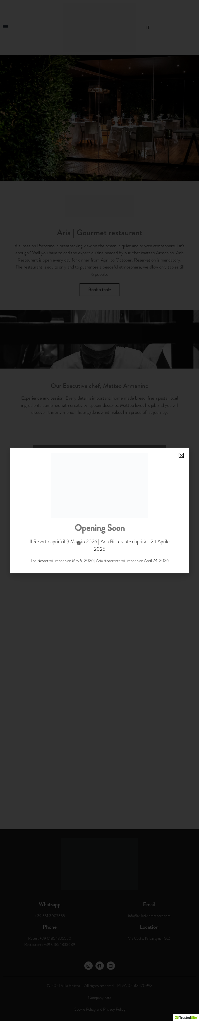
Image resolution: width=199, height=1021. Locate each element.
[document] (99, 510)
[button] (181, 455)
